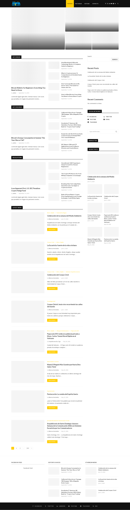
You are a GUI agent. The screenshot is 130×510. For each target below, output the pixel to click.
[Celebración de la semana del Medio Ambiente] (38, 29)
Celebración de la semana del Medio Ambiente (64, 216)
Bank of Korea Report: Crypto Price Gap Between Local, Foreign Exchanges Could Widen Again (72, 196)
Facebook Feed (28, 468)
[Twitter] (107, 3)
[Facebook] (105, 3)
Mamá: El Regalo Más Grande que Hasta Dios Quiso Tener (95, 241)
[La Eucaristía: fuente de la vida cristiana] (92, 20)
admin (14, 93)
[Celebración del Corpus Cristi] (78, 41)
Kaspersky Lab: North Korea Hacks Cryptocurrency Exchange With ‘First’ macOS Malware (72, 135)
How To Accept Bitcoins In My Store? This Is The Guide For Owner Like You (70, 85)
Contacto (95, 3)
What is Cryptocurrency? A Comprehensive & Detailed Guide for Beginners (71, 75)
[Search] (118, 3)
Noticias (87, 3)
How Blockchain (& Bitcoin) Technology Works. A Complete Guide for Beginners (71, 64)
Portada (69, 3)
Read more (52, 229)
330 (28, 448)
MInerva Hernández (54, 219)
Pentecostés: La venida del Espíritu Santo (62, 394)
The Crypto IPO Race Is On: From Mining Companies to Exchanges (71, 174)
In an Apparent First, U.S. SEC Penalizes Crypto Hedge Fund (25, 189)
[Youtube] (111, 3)
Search (90, 56)
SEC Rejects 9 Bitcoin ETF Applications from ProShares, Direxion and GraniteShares (70, 146)
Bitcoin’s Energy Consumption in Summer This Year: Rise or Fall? (28, 139)
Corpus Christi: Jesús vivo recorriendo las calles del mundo (94, 216)
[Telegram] (113, 3)
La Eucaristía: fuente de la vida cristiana (62, 245)
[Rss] (115, 3)
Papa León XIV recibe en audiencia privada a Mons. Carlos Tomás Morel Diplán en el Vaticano (63, 336)
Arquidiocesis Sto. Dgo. (55, 341)
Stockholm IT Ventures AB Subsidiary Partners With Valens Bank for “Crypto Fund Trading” (71, 125)
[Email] (111, 119)
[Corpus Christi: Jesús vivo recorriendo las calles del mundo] (105, 41)
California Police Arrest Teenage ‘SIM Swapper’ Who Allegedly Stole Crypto (71, 114)
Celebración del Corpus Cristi (58, 275)
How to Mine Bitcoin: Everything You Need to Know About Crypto (71, 95)
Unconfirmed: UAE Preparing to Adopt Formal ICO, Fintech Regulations (70, 164)
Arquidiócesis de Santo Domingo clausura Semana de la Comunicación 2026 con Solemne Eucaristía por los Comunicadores (64, 426)
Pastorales (78, 3)
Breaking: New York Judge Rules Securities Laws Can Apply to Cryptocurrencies (71, 185)
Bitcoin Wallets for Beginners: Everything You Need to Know (28, 89)
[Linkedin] (109, 3)
